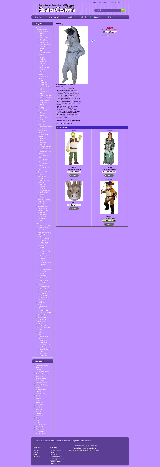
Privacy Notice (40, 380)
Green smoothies (87, 441)
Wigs (39, 236)
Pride (41, 93)
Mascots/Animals (43, 31)
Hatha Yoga (78, 441)
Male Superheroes (46, 126)
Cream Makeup (45, 289)
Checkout (119, 2)
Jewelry (42, 221)
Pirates (40, 174)
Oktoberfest (43, 85)
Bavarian (43, 184)
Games (42, 115)
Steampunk (43, 278)
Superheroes (42, 124)
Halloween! (39, 402)
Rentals (70, 17)
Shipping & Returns (42, 378)
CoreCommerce (87, 448)
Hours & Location (54, 17)
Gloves (40, 323)
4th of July (43, 353)
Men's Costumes (43, 227)
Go (123, 10)
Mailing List (83, 17)
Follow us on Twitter (58, 441)
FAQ (109, 17)
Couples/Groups (43, 208)
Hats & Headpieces (44, 234)
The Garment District (42, 372)
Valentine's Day (45, 100)
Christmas (39, 391)
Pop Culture (41, 107)
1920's (42, 247)
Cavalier (42, 63)
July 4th (42, 89)
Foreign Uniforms (45, 147)
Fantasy (42, 113)
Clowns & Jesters (43, 204)
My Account (102, 2)
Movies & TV (44, 117)
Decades (40, 153)
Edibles (42, 50)
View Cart (111, 2)
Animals (42, 258)
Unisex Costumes (43, 230)
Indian (42, 195)
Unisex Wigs (44, 243)
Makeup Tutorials (41, 383)
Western (42, 72)
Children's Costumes (44, 232)
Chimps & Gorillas (45, 44)
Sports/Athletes (43, 206)
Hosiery (40, 332)
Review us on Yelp (69, 441)
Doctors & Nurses (45, 262)
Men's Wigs (43, 240)
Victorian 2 (39, 27)
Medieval (43, 61)
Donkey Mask (74, 179)
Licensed (43, 271)
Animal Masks (44, 310)
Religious (41, 202)
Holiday (40, 74)
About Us (39, 367)
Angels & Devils (45, 256)
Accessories (42, 213)
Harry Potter (39, 405)
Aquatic (42, 33)
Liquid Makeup (44, 286)
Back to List (59, 86)
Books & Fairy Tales (44, 199)
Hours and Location (42, 365)
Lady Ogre (109, 130)
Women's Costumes (44, 225)
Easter (42, 80)
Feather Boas (42, 319)
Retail (37, 223)
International (42, 176)
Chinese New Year (46, 98)
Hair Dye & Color (43, 326)
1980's (42, 254)
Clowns (42, 260)
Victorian (42, 69)
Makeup (40, 285)
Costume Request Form (43, 374)
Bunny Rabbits (44, 40)
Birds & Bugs (44, 38)
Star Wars (43, 276)
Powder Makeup (45, 291)
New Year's (43, 340)
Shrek (74, 130)
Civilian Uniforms (45, 151)
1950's (42, 249)
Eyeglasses (41, 321)
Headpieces (43, 214)
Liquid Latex (44, 293)
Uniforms (41, 132)
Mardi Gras (43, 102)
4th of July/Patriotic (42, 385)
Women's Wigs (44, 238)
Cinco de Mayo (44, 91)
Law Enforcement (45, 149)
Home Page (38, 17)
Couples (38, 396)
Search (35, 454)
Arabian (42, 197)
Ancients (42, 59)
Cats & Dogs (44, 42)
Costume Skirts (43, 317)
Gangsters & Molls (43, 172)
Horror (42, 267)
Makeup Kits (44, 295)
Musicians (43, 122)
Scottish (42, 178)
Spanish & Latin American (44, 181)
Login (94, 2)
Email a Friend (105, 35)
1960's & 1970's (45, 251)
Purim (42, 104)
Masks (40, 304)
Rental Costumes (41, 29)
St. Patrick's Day (45, 87)
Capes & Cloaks (43, 210)
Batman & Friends (41, 389)
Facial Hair (41, 302)
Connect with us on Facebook (43, 441)
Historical (41, 57)
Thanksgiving (44, 82)
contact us (64, 120)
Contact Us (97, 17)
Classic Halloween (46, 96)
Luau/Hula (39, 407)
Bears (42, 35)
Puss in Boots (109, 179)
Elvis (41, 119)
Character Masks (45, 312)
